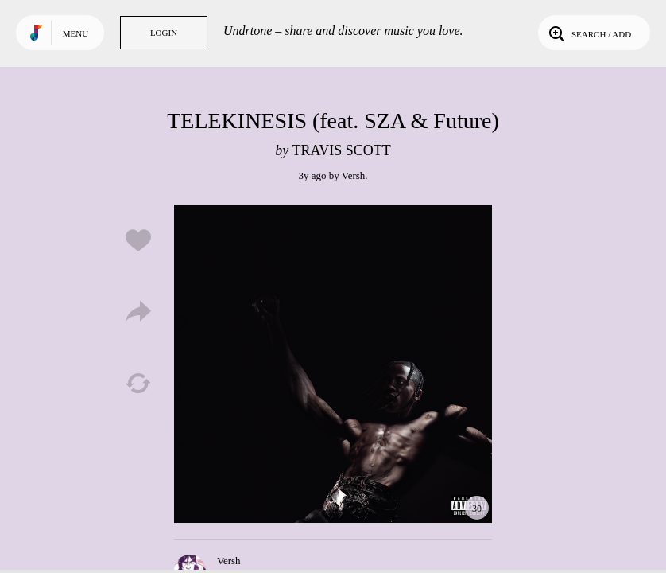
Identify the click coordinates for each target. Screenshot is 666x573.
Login (163, 32)
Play (333, 364)
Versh (354, 175)
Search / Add (588, 32)
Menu (75, 33)
